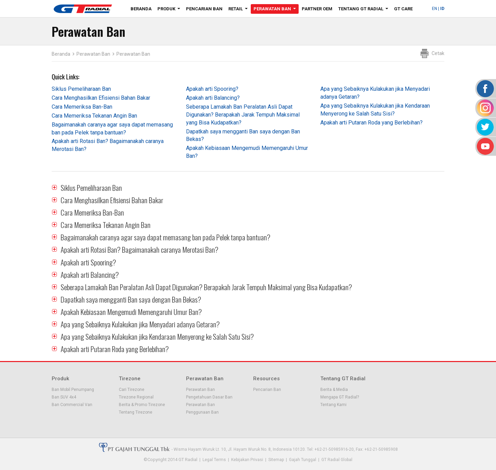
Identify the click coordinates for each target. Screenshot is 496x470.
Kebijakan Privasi (247, 459)
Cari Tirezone (131, 389)
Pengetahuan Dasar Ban (209, 397)
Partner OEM (317, 8)
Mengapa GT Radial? (339, 397)
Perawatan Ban (276, 10)
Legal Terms (214, 459)
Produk (170, 10)
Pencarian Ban (204, 8)
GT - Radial (83, 8)
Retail (239, 10)
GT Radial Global (336, 459)
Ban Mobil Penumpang (73, 389)
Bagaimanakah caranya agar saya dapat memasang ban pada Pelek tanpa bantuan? (165, 237)
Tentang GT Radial (364, 10)
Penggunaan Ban (202, 412)
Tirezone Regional (136, 397)
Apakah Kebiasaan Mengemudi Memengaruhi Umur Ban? (131, 311)
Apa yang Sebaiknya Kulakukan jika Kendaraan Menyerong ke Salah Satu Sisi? (157, 336)
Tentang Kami (333, 404)
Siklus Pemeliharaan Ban (81, 89)
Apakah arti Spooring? (212, 89)
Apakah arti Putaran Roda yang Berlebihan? (371, 122)
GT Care (403, 8)
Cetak (438, 53)
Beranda (141, 8)
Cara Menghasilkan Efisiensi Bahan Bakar (101, 98)
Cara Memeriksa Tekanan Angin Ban (94, 115)
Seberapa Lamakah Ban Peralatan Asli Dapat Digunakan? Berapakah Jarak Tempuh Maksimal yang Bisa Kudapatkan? (243, 114)
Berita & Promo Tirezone (142, 404)
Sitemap (276, 459)
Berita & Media (334, 389)
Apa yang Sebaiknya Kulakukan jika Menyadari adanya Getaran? (140, 324)
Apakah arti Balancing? (213, 98)
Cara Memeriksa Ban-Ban (82, 106)
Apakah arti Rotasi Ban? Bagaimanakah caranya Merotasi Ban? (139, 249)
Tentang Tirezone (135, 412)
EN (434, 8)
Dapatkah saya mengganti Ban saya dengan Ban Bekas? (131, 299)
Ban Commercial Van (72, 404)
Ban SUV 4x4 (64, 397)
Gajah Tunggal (302, 459)
